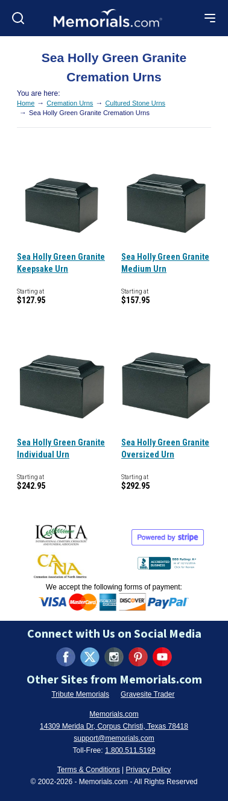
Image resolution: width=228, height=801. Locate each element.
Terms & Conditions (88, 769)
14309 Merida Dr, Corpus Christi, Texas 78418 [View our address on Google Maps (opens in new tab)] (114, 726)
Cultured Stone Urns (135, 103)
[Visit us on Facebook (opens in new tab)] (65, 657)
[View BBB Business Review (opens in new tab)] (167, 561)
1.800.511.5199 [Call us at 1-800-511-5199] (130, 750)
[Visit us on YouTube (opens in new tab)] (162, 657)
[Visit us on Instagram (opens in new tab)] (114, 657)
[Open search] (18, 18)
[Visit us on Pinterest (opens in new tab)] (138, 657)
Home (25, 103)
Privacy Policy (148, 769)
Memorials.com (113, 714)
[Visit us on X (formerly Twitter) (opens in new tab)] (90, 657)
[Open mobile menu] (210, 18)
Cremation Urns (69, 103)
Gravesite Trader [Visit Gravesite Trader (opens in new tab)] (147, 694)
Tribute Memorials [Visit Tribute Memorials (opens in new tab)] (80, 694)
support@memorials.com (114, 738)
